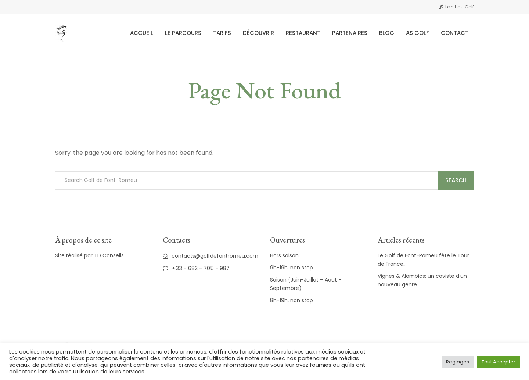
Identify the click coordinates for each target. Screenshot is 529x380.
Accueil (141, 33)
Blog (386, 33)
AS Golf (417, 33)
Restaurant (303, 33)
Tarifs (222, 33)
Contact (454, 33)
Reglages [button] (457, 361)
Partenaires (349, 33)
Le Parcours (183, 33)
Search (456, 180)
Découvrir (258, 33)
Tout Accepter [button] (498, 361)
